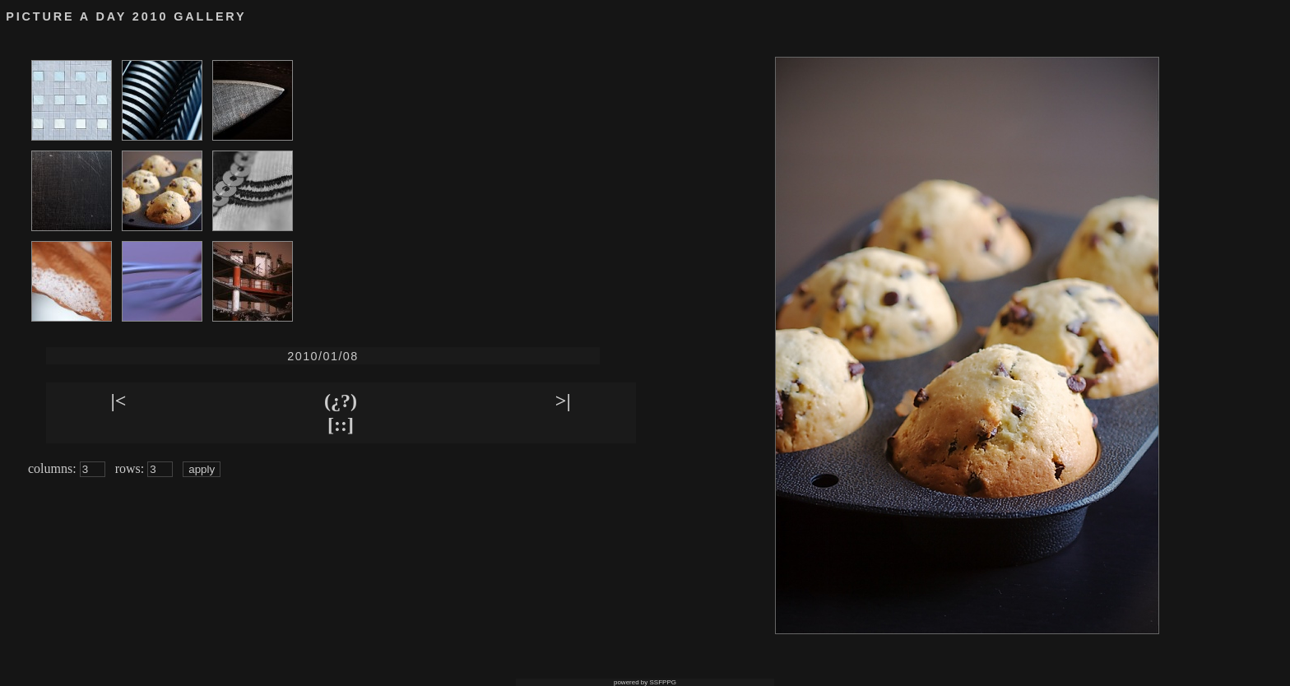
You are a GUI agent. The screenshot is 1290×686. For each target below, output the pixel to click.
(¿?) (340, 400)
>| (563, 400)
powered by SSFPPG (645, 682)
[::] (340, 424)
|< (118, 400)
